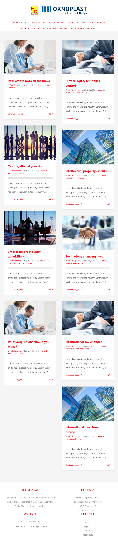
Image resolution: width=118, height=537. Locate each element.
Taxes (18, 88)
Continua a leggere (15, 114)
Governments (71, 92)
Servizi (87, 522)
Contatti (87, 530)
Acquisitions (45, 85)
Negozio (87, 526)
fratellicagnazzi (16, 85)
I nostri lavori (87, 534)
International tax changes (84, 342)
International (82, 92)
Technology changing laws (84, 256)
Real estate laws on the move (29, 81)
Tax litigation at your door (26, 166)
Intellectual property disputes (87, 171)
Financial (11, 88)
